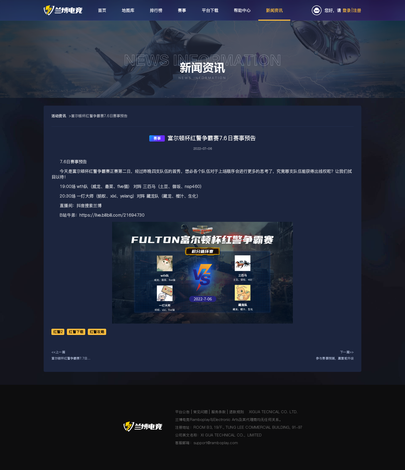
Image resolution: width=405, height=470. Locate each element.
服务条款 (218, 411)
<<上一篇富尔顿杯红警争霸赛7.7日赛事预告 (70, 356)
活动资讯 (58, 116)
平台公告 (182, 411)
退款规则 (236, 411)
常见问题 (200, 411)
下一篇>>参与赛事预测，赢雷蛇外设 (335, 355)
